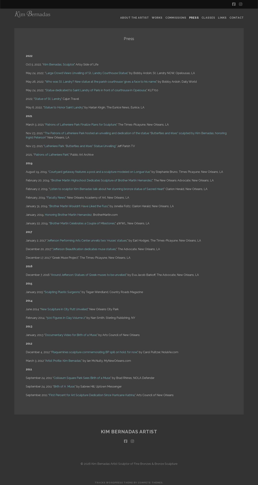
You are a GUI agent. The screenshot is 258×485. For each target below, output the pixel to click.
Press (194, 15)
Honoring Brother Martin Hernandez (68, 213)
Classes (208, 15)
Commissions (176, 15)
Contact (237, 15)
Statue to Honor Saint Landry (63, 105)
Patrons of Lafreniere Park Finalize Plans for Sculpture (81, 123)
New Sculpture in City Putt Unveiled (64, 307)
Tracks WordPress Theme (114, 481)
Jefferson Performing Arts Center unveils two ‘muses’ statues (87, 238)
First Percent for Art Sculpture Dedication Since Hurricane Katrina (92, 393)
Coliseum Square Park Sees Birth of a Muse (82, 376)
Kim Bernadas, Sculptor (58, 62)
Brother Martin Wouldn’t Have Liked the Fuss (78, 204)
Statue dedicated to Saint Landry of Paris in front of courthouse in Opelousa (96, 88)
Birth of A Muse (64, 384)
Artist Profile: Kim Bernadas (63, 359)
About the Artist (134, 15)
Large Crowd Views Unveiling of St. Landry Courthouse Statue (86, 71)
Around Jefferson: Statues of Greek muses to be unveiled (88, 273)
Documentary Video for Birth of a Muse (71, 333)
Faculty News (56, 196)
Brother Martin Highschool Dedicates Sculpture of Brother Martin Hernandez (101, 178)
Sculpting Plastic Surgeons (62, 290)
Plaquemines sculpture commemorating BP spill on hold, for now (94, 350)
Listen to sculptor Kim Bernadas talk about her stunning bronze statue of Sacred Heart (107, 187)
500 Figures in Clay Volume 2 (66, 316)
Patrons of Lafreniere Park (51, 153)
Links (222, 15)
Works (157, 15)
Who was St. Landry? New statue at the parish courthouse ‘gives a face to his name (101, 80)
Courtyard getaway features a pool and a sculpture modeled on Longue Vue (99, 170)
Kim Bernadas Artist (129, 430)
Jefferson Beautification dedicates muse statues (84, 247)
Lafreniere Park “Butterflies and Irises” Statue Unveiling (79, 144)
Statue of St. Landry (48, 97)
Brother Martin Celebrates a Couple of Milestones (82, 221)
